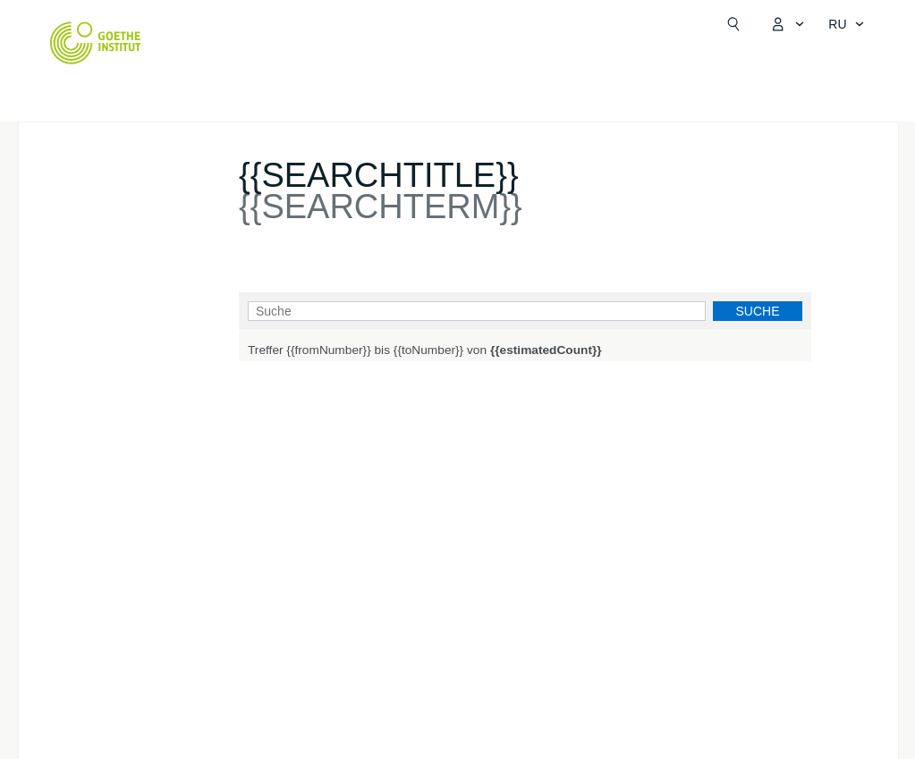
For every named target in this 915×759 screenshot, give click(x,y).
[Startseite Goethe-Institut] (95, 42)
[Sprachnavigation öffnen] (846, 24)
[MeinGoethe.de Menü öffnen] (787, 24)
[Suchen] (733, 24)
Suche (757, 311)
